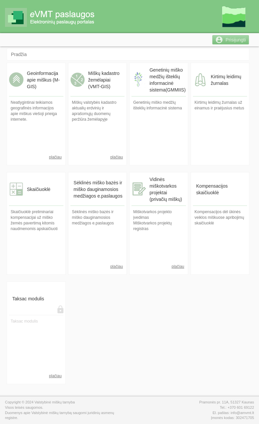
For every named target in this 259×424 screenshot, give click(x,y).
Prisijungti (235, 39)
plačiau (55, 157)
